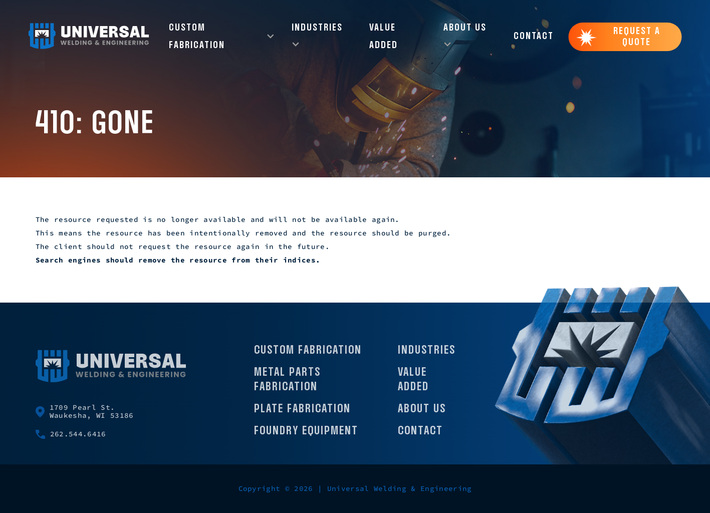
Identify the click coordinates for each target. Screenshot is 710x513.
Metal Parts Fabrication (287, 385)
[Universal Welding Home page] (89, 36)
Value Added (383, 37)
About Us (422, 414)
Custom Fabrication (308, 355)
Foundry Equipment (306, 436)
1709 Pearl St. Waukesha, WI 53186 (85, 416)
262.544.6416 (71, 439)
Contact (534, 36)
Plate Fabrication (302, 414)
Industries (426, 355)
